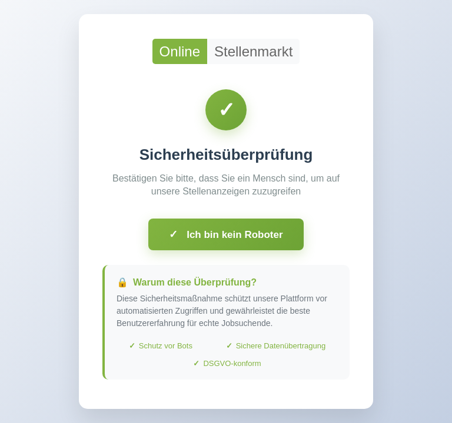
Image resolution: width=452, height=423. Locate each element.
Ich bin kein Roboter (225, 234)
